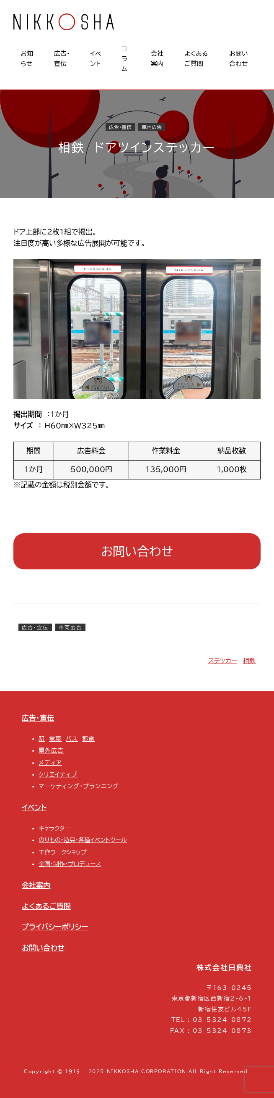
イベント (34, 807)
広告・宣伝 (120, 126)
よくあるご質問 (46, 906)
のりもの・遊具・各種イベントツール (83, 840)
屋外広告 (51, 750)
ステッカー (222, 661)
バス (72, 739)
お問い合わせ (137, 551)
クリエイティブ (58, 774)
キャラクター (54, 828)
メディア (50, 763)
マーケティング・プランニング (79, 786)
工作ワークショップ (63, 852)
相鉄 (249, 661)
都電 (88, 739)
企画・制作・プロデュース (70, 864)
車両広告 (152, 126)
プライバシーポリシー (55, 926)
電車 (55, 739)
